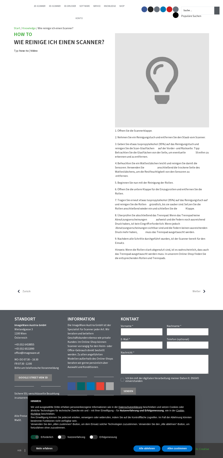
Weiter (200, 291)
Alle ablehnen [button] (147, 448)
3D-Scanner (57, 6)
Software (87, 6)
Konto (81, 18)
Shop (124, 6)
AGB (19, 450)
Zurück (22, 291)
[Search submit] (217, 10)
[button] (71, 386)
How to (23, 34)
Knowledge (112, 6)
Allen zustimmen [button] (177, 448)
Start (17, 28)
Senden (128, 391)
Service (99, 6)
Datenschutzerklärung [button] (130, 407)
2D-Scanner (42, 6)
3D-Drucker (72, 6)
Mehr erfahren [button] (44, 448)
